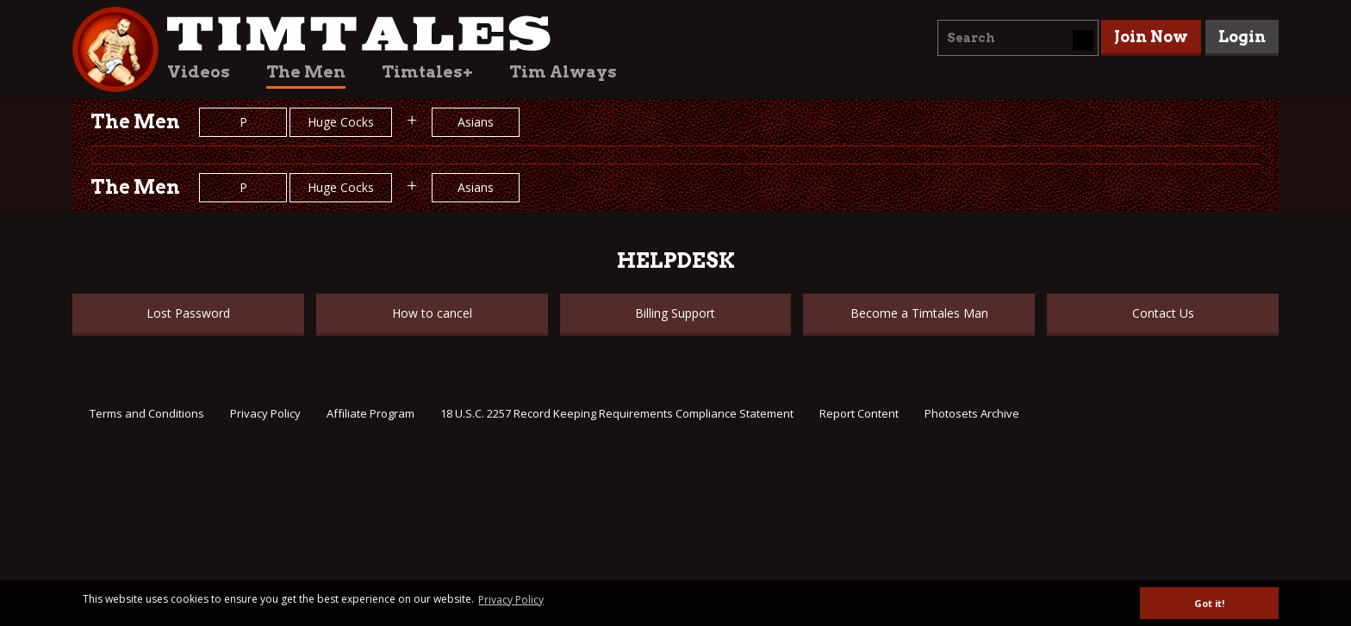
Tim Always (563, 72)
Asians (476, 122)
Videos (198, 72)
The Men (306, 72)
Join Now (1151, 37)
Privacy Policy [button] (511, 599)
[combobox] (1018, 38)
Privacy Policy (265, 413)
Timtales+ (427, 72)
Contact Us (1163, 313)
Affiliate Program (370, 413)
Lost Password (188, 313)
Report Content (859, 413)
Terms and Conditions (147, 413)
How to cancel (432, 313)
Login (1242, 37)
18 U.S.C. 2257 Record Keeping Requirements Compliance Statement (617, 413)
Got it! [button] (1209, 603)
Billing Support (675, 313)
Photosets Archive (972, 413)
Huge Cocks (341, 122)
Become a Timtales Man (919, 313)
